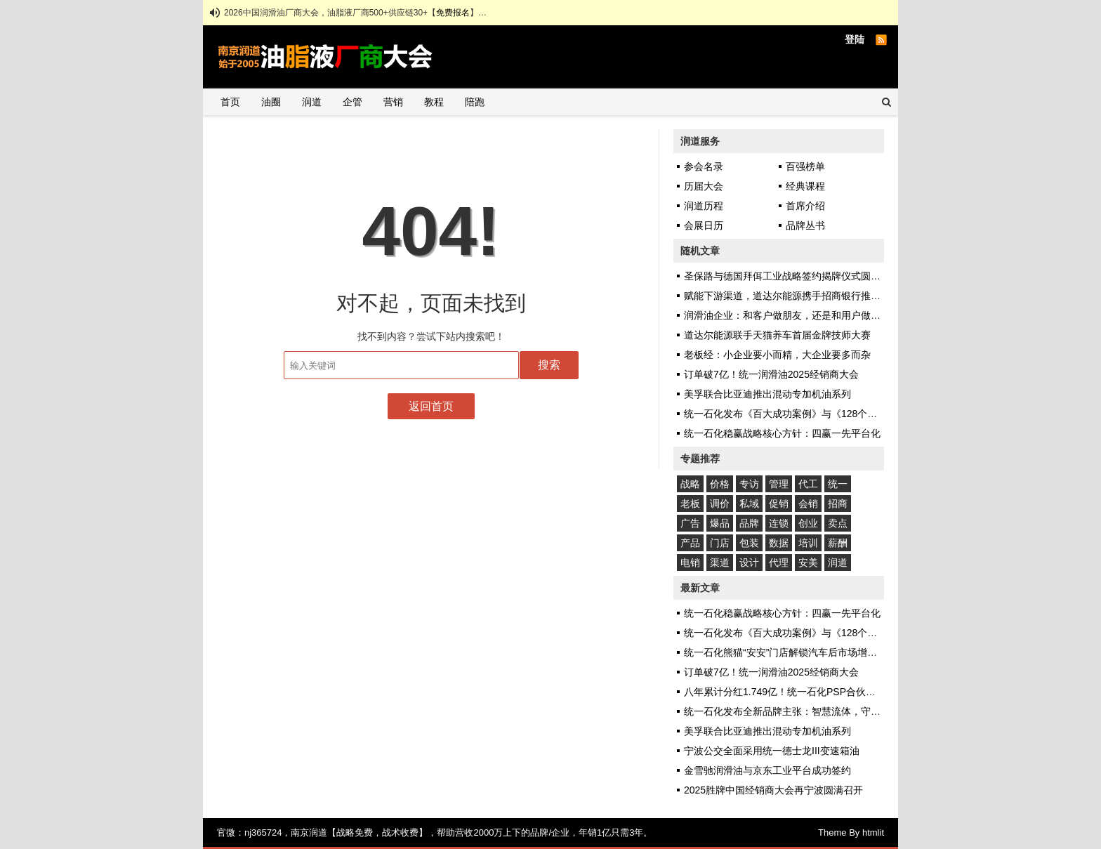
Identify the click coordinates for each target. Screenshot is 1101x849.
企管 (352, 101)
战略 (690, 483)
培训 (808, 542)
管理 (779, 483)
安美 (808, 562)
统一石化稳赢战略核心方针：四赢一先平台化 (782, 433)
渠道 (720, 562)
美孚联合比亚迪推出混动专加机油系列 (767, 394)
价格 (720, 483)
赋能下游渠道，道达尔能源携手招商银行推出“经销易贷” (805, 295)
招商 (838, 503)
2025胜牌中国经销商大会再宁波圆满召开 (773, 790)
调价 (720, 503)
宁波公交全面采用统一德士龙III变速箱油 (771, 750)
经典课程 (805, 186)
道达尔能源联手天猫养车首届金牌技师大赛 (777, 335)
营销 (393, 101)
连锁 (779, 523)
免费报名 (453, 13)
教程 (434, 101)
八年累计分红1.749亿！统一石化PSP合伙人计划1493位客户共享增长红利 (845, 691)
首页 (230, 101)
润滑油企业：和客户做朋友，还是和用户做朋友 (787, 315)
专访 (749, 483)
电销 (690, 562)
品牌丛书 (805, 225)
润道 (312, 101)
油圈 (271, 101)
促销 (779, 503)
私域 (749, 503)
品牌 (749, 523)
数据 (779, 542)
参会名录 (703, 166)
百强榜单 (805, 166)
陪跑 (474, 101)
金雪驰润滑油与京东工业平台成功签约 (767, 770)
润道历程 (703, 205)
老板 (690, 503)
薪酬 (838, 542)
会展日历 (703, 225)
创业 (808, 523)
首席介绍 (805, 205)
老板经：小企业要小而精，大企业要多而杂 (777, 354)
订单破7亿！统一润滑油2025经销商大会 (771, 374)
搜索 (549, 365)
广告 (690, 523)
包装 (749, 542)
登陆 (854, 39)
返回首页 (431, 406)
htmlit (873, 832)
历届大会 (703, 186)
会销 (808, 503)
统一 (838, 483)
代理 (779, 562)
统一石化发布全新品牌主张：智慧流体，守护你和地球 (802, 711)
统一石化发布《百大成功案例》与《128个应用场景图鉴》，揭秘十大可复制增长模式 (869, 413)
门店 (720, 542)
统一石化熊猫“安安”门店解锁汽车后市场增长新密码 (795, 652)
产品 (690, 542)
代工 (808, 483)
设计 (749, 562)
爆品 (720, 523)
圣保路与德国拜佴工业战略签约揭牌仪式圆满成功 (792, 276)
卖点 (838, 523)
